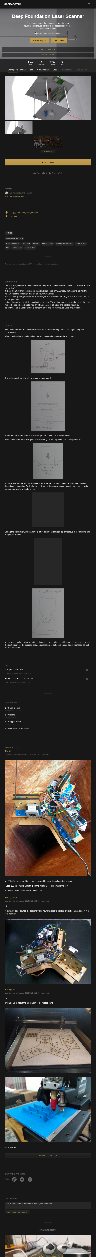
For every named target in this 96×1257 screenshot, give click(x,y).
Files (32, 69)
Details (23, 70)
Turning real (10, 989)
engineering (47, 244)
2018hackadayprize (64, 244)
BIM (7, 248)
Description (13, 70)
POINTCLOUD (81, 244)
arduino (26, 244)
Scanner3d (17, 248)
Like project (59, 41)
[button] (89, 4)
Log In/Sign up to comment (17, 1212)
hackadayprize (12, 244)
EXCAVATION (30, 248)
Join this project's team (15, 196)
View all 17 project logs (48, 1155)
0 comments (45, 901)
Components (43, 69)
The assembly (11, 897)
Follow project (39, 41)
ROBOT (36, 244)
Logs (56, 69)
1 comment (45, 755)
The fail (8, 751)
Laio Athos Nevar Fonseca (48, 33)
